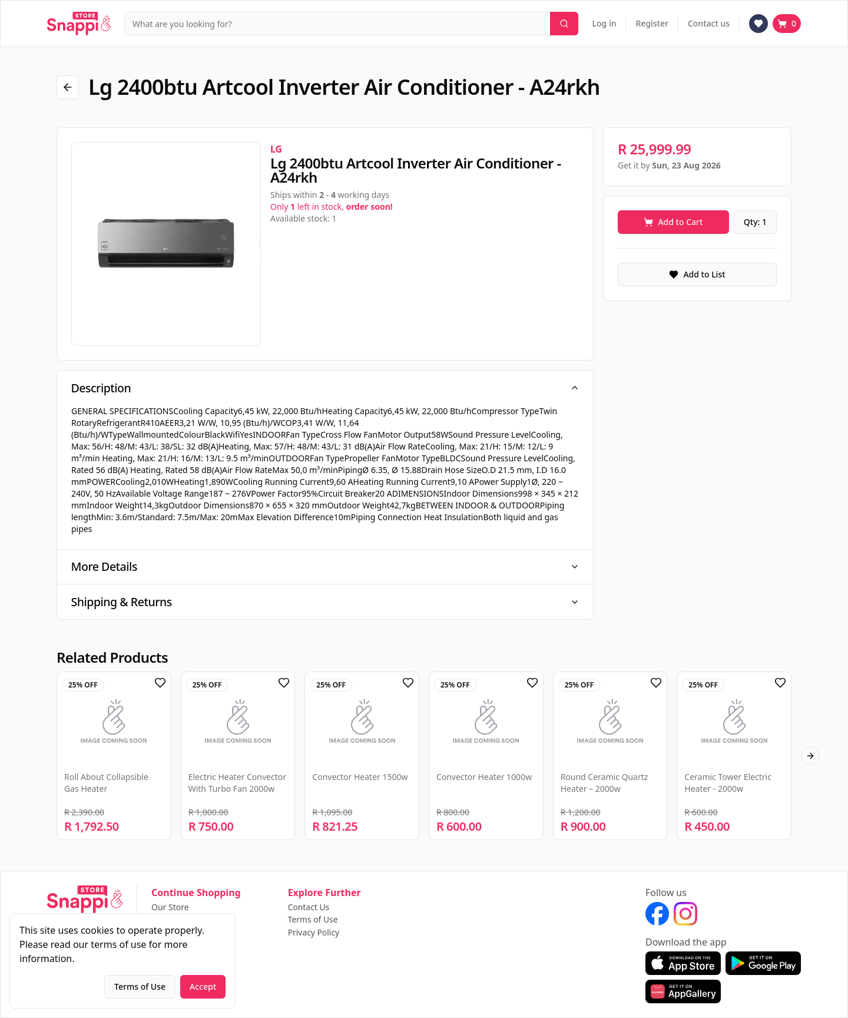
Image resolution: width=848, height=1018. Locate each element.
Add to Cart (673, 221)
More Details (325, 568)
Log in (604, 23)
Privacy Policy (314, 932)
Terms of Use (313, 920)
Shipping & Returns (325, 604)
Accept (203, 986)
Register (651, 23)
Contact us (709, 23)
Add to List (697, 274)
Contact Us (309, 907)
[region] (166, 244)
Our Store (170, 907)
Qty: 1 (755, 221)
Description (325, 388)
